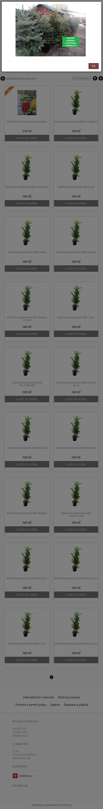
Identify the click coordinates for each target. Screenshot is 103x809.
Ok (93, 66)
